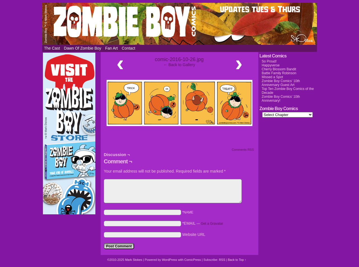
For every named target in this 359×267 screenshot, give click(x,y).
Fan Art (111, 48)
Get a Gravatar (212, 224)
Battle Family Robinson (279, 73)
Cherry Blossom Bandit (279, 69)
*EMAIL (202, 223)
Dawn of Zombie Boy (82, 48)
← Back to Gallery (179, 64)
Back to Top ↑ (237, 259)
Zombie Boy (179, 24)
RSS (222, 259)
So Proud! (269, 61)
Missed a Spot (272, 77)
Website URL (193, 234)
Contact (128, 48)
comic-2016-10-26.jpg (179, 59)
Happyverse (271, 65)
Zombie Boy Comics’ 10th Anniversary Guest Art (281, 83)
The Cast (52, 48)
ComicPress (192, 259)
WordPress (169, 259)
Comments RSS (243, 149)
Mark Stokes (134, 259)
